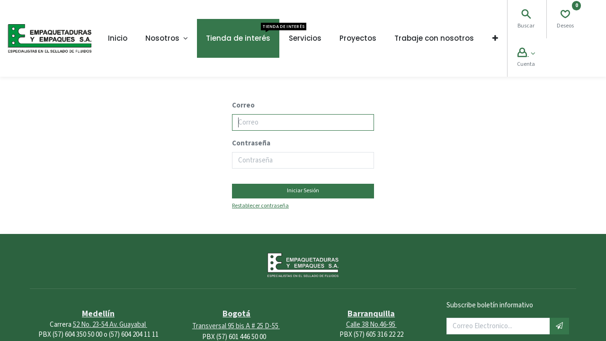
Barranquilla (371, 314)
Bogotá (236, 314)
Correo (243, 105)
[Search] (526, 15)
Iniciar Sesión (303, 191)
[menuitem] (117, 38)
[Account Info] (526, 54)
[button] (495, 38)
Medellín (98, 314)
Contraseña (251, 143)
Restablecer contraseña (260, 206)
